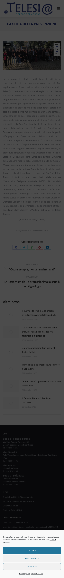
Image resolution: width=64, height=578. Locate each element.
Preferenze (32, 572)
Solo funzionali (32, 564)
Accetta (32, 556)
